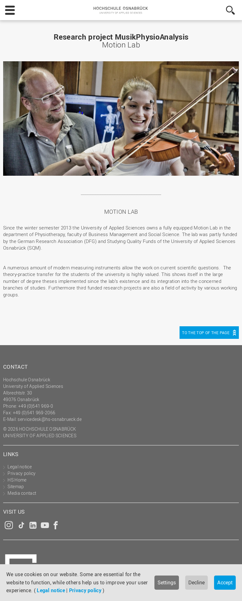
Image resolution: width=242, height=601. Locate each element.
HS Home (17, 480)
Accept (225, 582)
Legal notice (51, 590)
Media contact (22, 493)
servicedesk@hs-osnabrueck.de (49, 419)
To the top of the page (205, 332)
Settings (167, 582)
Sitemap (16, 486)
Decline (196, 582)
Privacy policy (85, 590)
